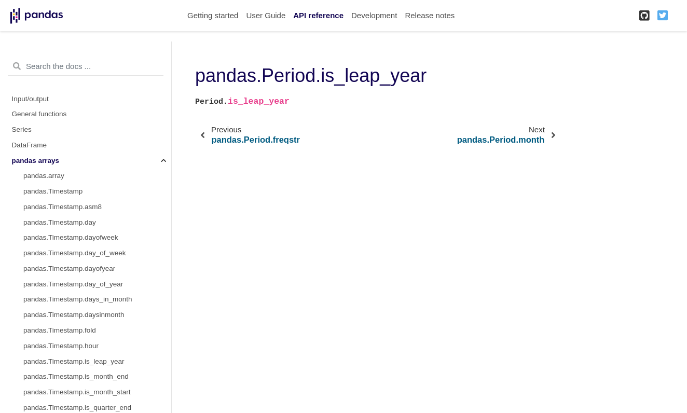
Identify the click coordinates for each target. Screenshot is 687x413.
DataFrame (29, 145)
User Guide (265, 15)
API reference (318, 15)
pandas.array (43, 176)
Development (374, 15)
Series (22, 129)
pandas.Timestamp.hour (61, 346)
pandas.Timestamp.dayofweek (70, 237)
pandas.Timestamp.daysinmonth (74, 315)
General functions (39, 114)
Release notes (430, 15)
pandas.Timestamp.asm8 (62, 207)
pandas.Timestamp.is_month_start (77, 392)
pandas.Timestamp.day (59, 222)
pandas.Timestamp (53, 191)
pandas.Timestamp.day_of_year (73, 284)
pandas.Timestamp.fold (59, 330)
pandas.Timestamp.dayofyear (69, 268)
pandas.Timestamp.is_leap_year (74, 361)
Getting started (212, 15)
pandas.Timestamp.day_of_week (74, 253)
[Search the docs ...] (85, 66)
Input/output (30, 99)
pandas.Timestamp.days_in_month (77, 299)
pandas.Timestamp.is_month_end (76, 376)
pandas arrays (36, 160)
